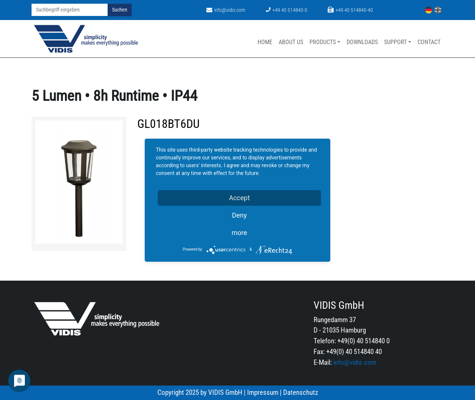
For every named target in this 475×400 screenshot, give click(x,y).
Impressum (262, 392)
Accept (239, 198)
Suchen (119, 10)
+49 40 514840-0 (286, 10)
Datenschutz (300, 392)
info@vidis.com (225, 10)
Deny (239, 215)
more (239, 233)
